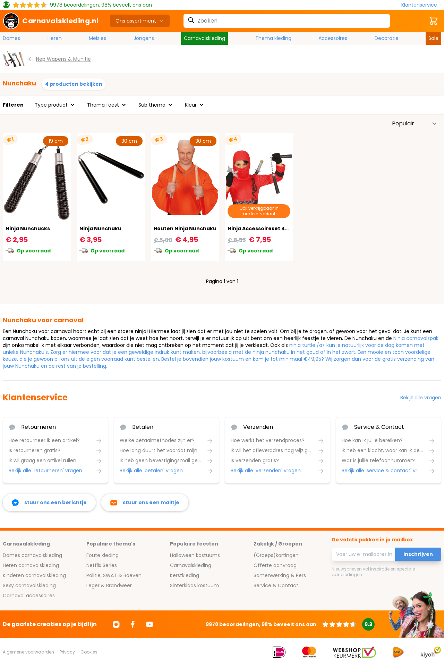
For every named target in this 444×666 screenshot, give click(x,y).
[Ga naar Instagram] (116, 624)
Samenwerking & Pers (280, 575)
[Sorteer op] (414, 124)
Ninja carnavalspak (415, 338)
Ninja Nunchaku (100, 228)
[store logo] (51, 21)
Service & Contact (276, 585)
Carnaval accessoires (29, 595)
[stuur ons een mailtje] (144, 502)
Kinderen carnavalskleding (34, 575)
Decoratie (387, 38)
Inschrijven (418, 554)
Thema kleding (273, 38)
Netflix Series (101, 565)
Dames (11, 38)
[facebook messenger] (49, 502)
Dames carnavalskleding (32, 555)
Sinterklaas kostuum (194, 585)
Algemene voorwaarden (28, 652)
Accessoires (332, 38)
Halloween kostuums (195, 555)
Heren (55, 38)
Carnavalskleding (204, 38)
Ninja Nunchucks (28, 228)
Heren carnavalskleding (31, 565)
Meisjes (97, 38)
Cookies (88, 652)
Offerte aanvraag (275, 565)
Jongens (144, 38)
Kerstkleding (184, 575)
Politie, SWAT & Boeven (114, 575)
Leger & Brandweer (109, 585)
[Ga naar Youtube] (149, 624)
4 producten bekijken (73, 84)
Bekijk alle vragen (420, 397)
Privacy (67, 652)
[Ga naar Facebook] (132, 624)
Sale (433, 38)
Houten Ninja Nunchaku (185, 228)
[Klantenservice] (421, 5)
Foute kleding (102, 555)
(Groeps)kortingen (276, 555)
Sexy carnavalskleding (29, 585)
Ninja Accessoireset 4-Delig (264, 228)
